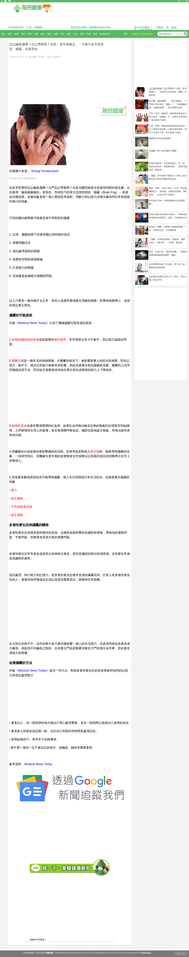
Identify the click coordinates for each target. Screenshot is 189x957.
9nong (35, 171)
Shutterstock (50, 171)
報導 (10, 34)
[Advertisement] (69, 80)
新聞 (29, 34)
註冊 (186, 1)
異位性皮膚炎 (146, 34)
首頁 (3, 34)
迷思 (82, 34)
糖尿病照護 (105, 34)
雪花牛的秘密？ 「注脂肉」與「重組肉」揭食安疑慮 (155, 28)
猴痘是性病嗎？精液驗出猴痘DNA (91, 27)
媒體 (95, 34)
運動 (49, 34)
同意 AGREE (181, 954)
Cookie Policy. (145, 953)
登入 (180, 1)
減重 (56, 34)
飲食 (43, 34)
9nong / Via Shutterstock (23, 178)
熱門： (126, 34)
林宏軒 (42, 57)
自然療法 (56, 57)
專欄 (88, 34)
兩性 (69, 34)
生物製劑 (135, 34)
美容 (62, 34)
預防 (23, 34)
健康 (16, 34)
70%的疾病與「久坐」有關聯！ (26, 27)
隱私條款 (50, 953)
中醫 (36, 34)
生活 (75, 34)
